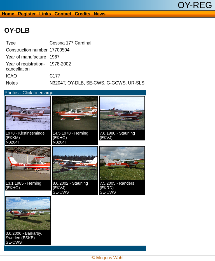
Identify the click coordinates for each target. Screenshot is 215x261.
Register (27, 13)
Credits (82, 13)
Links (45, 13)
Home (8, 13)
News (100, 13)
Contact (63, 13)
